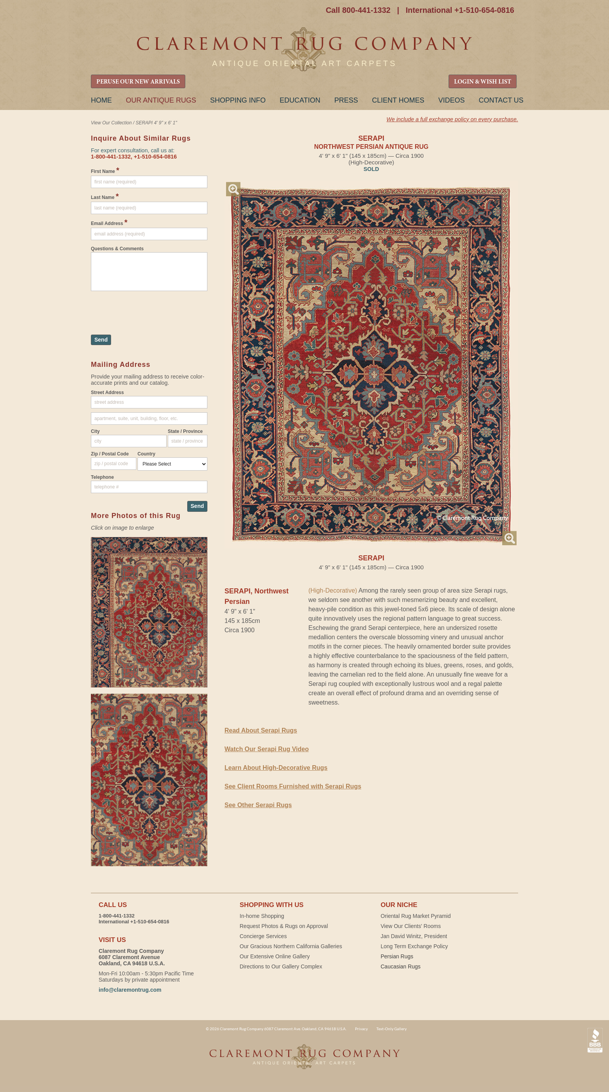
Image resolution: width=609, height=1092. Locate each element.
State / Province (185, 431)
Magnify (233, 189)
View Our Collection (111, 123)
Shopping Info (238, 100)
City (95, 431)
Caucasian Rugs (401, 966)
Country (146, 454)
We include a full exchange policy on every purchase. (452, 119)
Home (101, 100)
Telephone (102, 477)
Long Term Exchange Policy (414, 946)
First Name (105, 170)
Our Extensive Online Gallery (275, 956)
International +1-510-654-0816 (459, 10)
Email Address (109, 222)
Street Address (107, 392)
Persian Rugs (397, 956)
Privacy (361, 1028)
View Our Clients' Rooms (411, 926)
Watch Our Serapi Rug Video (266, 749)
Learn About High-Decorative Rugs (275, 767)
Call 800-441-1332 (358, 10)
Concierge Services (263, 936)
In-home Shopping (262, 916)
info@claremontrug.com (130, 990)
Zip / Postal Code (110, 454)
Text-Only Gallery (391, 1028)
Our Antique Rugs (161, 100)
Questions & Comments (117, 248)
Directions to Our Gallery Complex (281, 966)
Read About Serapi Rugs (260, 730)
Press (346, 100)
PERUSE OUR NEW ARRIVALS (138, 82)
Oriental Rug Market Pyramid (416, 916)
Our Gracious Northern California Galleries (291, 946)
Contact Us (500, 100)
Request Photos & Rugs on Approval (284, 926)
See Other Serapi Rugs (258, 805)
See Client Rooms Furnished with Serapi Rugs (292, 786)
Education (300, 100)
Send (101, 340)
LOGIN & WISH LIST (482, 82)
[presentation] (150, 309)
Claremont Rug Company (304, 49)
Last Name (105, 196)
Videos (451, 100)
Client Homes (398, 100)
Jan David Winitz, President (414, 936)
